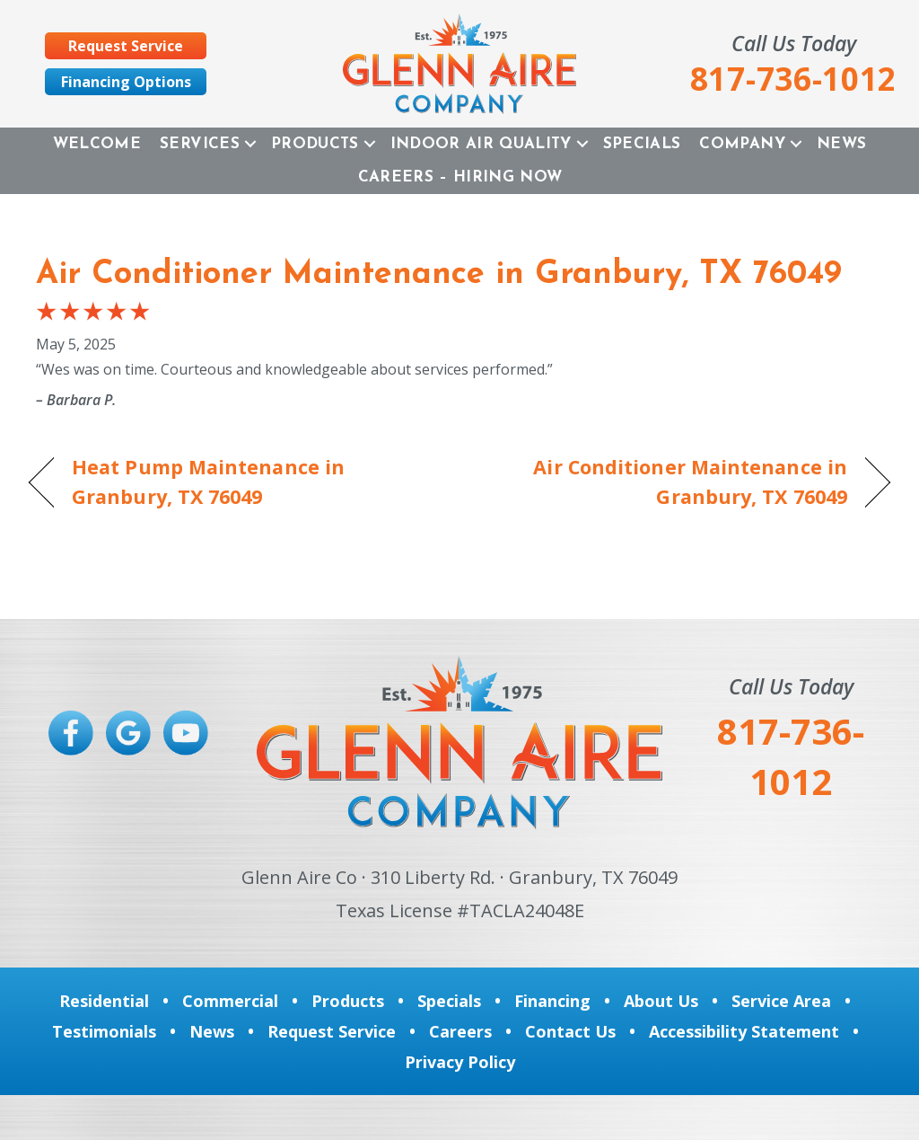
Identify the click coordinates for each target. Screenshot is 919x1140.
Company (741, 144)
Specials (642, 144)
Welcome (97, 144)
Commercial (230, 1001)
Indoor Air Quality (481, 144)
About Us (661, 1001)
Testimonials (104, 1031)
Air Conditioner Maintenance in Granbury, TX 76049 (439, 275)
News (841, 144)
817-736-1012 (790, 756)
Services (200, 144)
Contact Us (570, 1031)
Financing (552, 1001)
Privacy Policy (460, 1062)
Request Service (331, 1031)
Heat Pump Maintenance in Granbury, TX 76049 (208, 481)
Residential (104, 1001)
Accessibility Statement (744, 1031)
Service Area (781, 1001)
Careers (460, 1031)
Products (315, 144)
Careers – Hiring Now (460, 177)
